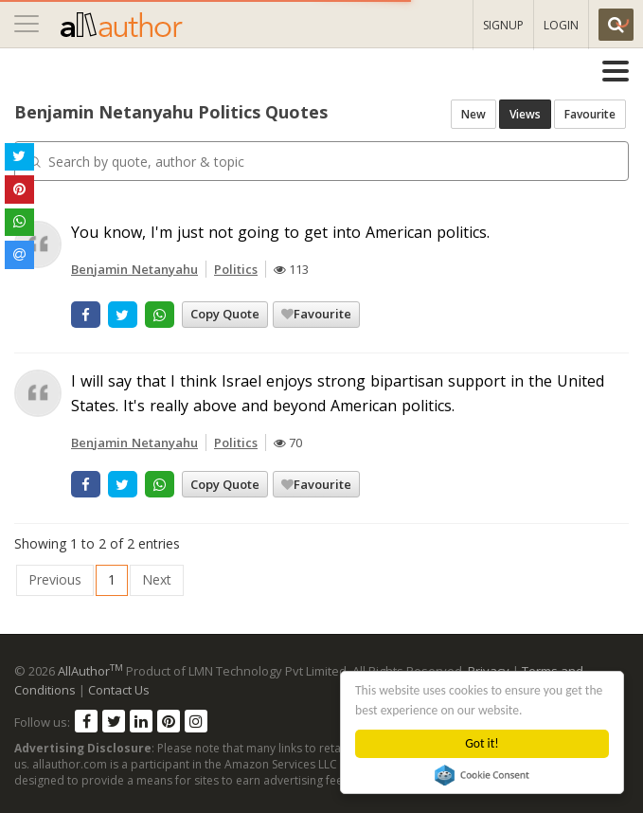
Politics (236, 269)
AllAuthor (90, 670)
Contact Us (119, 689)
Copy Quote (224, 313)
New (473, 114)
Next (156, 579)
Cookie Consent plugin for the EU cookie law (483, 775)
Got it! (482, 743)
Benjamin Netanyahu (134, 269)
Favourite (590, 114)
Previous (54, 579)
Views (525, 114)
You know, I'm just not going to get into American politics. (280, 232)
